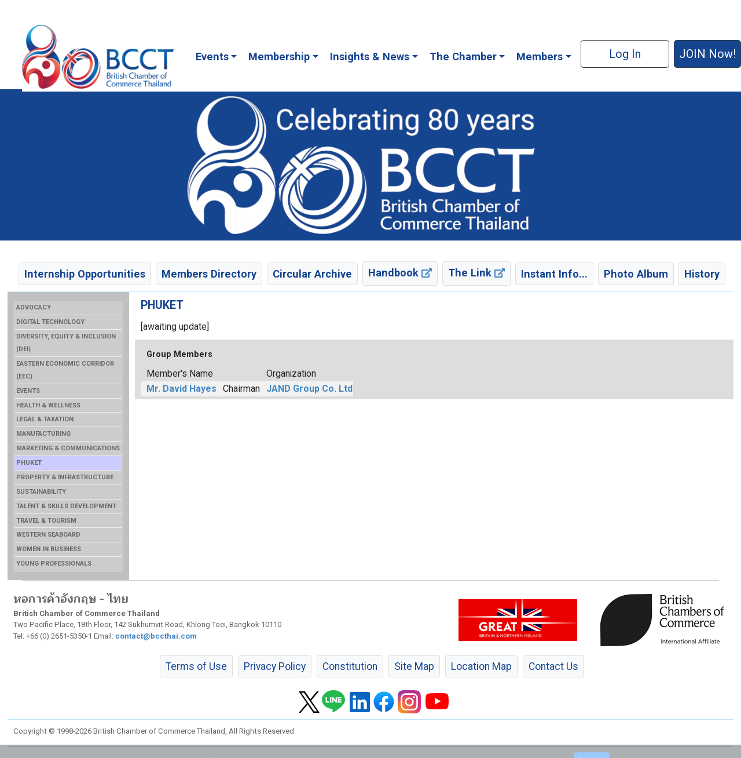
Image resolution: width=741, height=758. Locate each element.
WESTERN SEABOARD (48, 534)
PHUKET (29, 463)
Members (539, 56)
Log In (625, 54)
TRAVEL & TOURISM (46, 520)
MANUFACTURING (43, 434)
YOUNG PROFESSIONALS (53, 563)
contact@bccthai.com (156, 636)
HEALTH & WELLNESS (48, 405)
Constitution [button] (349, 666)
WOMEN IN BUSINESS (48, 549)
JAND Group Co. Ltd (309, 388)
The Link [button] (476, 273)
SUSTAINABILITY (41, 491)
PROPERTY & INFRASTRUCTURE (64, 477)
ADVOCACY (33, 307)
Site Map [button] (414, 666)
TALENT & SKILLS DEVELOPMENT (66, 506)
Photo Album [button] (636, 274)
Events (212, 56)
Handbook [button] (400, 273)
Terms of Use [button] (196, 666)
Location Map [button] (481, 666)
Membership (279, 56)
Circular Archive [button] (312, 274)
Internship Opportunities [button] (84, 274)
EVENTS (28, 391)
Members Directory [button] (209, 274)
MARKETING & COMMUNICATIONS (68, 448)
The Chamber (463, 56)
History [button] (702, 274)
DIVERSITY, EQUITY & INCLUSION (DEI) (66, 343)
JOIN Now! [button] (707, 54)
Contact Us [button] (553, 666)
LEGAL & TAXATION (45, 419)
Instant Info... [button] (554, 274)
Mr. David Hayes (181, 388)
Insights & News (369, 56)
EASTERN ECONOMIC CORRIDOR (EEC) (65, 370)
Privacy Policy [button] (275, 666)
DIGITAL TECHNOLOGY (50, 322)
